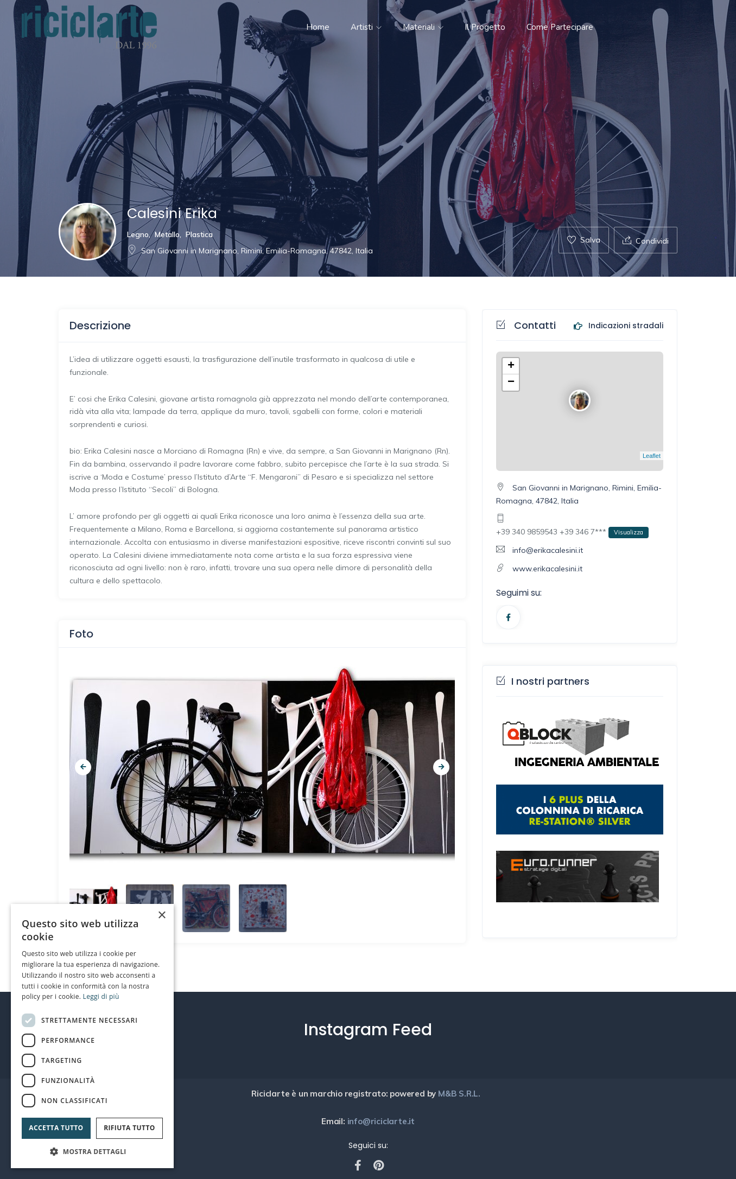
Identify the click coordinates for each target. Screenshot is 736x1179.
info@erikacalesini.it (547, 550)
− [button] (511, 382)
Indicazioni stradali (618, 326)
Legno (138, 234)
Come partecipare (559, 27)
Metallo (167, 234)
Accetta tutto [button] (56, 1127)
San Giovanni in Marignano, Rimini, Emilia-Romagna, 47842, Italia (250, 251)
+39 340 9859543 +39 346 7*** (572, 532)
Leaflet (652, 456)
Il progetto (485, 27)
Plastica (199, 234)
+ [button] (511, 366)
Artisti (366, 27)
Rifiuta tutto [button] (129, 1127)
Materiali (423, 27)
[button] (92, 1151)
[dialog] (92, 1036)
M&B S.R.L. (460, 1093)
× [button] (161, 916)
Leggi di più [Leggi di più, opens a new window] (101, 996)
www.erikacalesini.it (547, 568)
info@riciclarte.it (380, 1121)
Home (317, 27)
